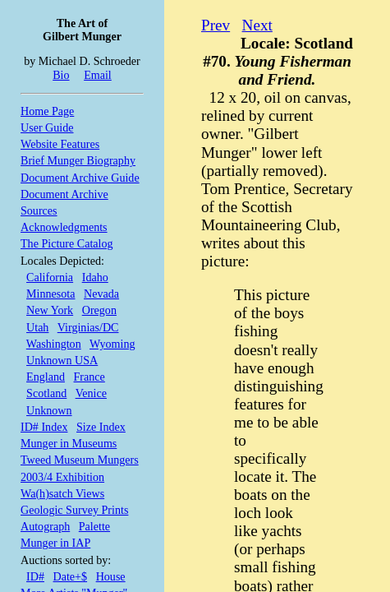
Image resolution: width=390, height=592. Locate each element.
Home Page (47, 111)
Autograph (45, 526)
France (89, 376)
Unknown (49, 410)
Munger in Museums (69, 443)
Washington (53, 343)
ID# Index (44, 426)
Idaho (95, 277)
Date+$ (70, 576)
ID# (35, 576)
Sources (39, 210)
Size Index (101, 426)
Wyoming (112, 343)
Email (98, 74)
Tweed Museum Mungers (80, 459)
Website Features (60, 143)
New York (49, 310)
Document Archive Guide (80, 177)
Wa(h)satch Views (62, 493)
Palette (94, 526)
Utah (37, 327)
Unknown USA (62, 360)
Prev (215, 25)
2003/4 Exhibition (62, 476)
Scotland (46, 393)
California (49, 277)
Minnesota (50, 293)
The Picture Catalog (67, 243)
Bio (61, 74)
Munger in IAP (55, 542)
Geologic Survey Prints (74, 509)
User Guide (47, 127)
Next (257, 25)
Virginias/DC (88, 327)
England (45, 376)
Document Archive (64, 194)
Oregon (99, 310)
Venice (91, 393)
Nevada (101, 293)
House (111, 576)
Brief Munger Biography (78, 160)
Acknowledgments (64, 227)
